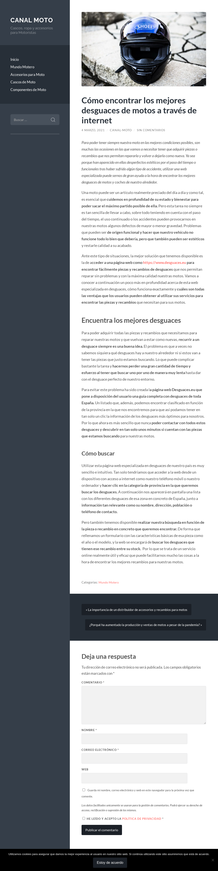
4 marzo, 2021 (94, 130)
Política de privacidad (142, 819)
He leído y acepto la (123, 819)
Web (85, 770)
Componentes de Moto (28, 89)
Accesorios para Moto (27, 74)
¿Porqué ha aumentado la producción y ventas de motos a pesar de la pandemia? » (145, 626)
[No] (213, 860)
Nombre (89, 731)
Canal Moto (32, 20)
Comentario (93, 683)
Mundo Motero (22, 67)
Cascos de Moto (22, 82)
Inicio (14, 59)
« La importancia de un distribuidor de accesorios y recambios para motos (136, 610)
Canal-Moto (122, 130)
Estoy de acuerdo (110, 862)
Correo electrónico (100, 750)
